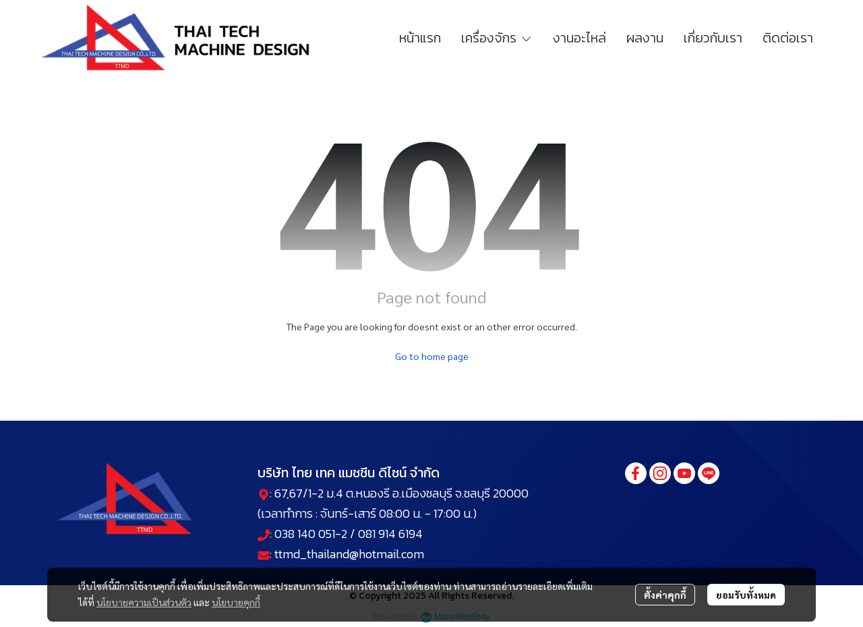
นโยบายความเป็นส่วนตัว (143, 602)
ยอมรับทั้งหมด (746, 595)
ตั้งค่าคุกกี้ (665, 595)
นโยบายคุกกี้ (236, 602)
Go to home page (432, 356)
